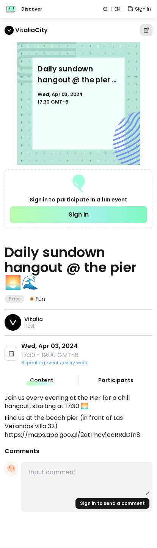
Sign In (79, 214)
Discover (31, 9)
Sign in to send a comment (112, 503)
